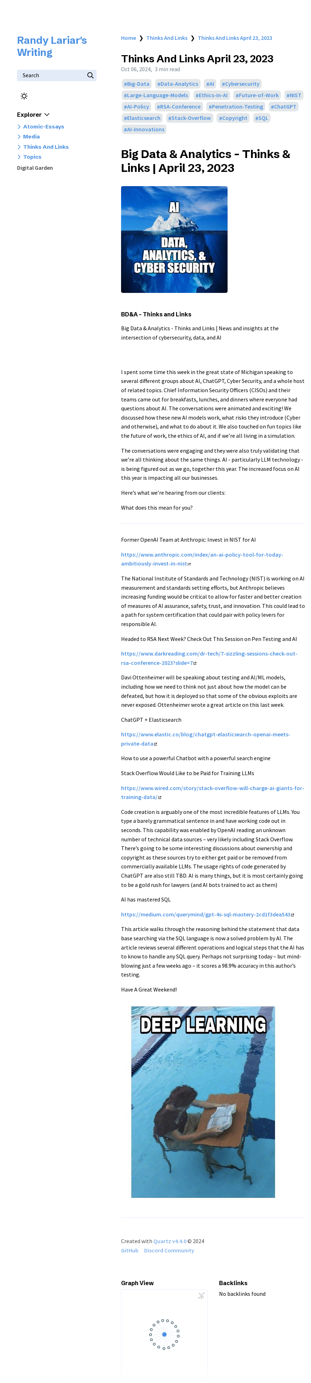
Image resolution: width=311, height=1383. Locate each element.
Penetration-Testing (237, 106)
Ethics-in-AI (213, 95)
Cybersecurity (242, 84)
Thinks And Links (166, 37)
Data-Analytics (179, 84)
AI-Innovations (145, 129)
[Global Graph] (201, 1296)
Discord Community (169, 1250)
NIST (295, 95)
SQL (263, 118)
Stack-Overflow (191, 118)
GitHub (129, 1250)
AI (211, 84)
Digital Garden (35, 167)
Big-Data (138, 84)
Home (128, 37)
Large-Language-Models (157, 95)
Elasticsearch (143, 118)
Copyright (234, 118)
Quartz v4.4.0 (169, 1241)
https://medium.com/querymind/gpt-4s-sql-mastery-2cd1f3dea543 (207, 914)
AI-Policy (138, 106)
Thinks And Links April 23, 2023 (235, 37)
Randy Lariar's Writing (52, 46)
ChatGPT (285, 106)
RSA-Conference (180, 106)
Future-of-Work (259, 95)
